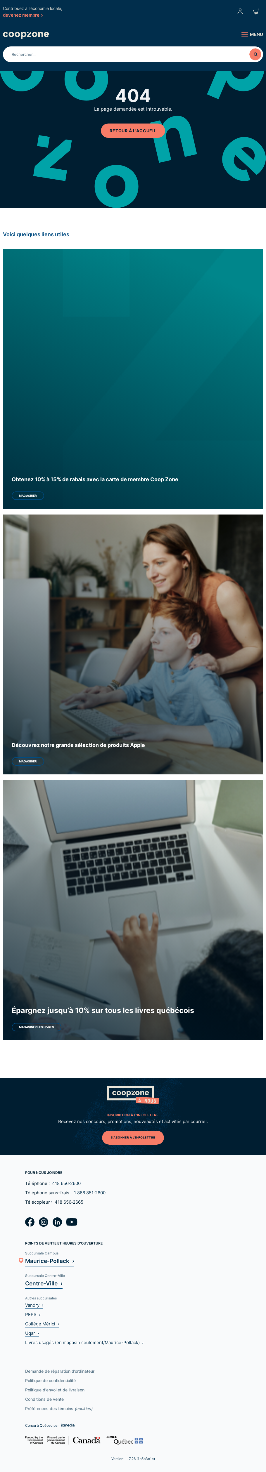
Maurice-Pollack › (49, 1261)
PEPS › (32, 1314)
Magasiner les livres (36, 1027)
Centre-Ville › (44, 1283)
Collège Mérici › (42, 1324)
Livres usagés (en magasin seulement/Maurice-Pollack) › (84, 1342)
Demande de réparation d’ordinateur (59, 1371)
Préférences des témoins (58, 1408)
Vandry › (34, 1305)
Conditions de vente (44, 1399)
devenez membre (23, 15)
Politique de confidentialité (50, 1380)
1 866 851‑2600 (90, 1193)
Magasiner (28, 495)
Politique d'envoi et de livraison (54, 1390)
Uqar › (32, 1333)
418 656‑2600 (66, 1183)
